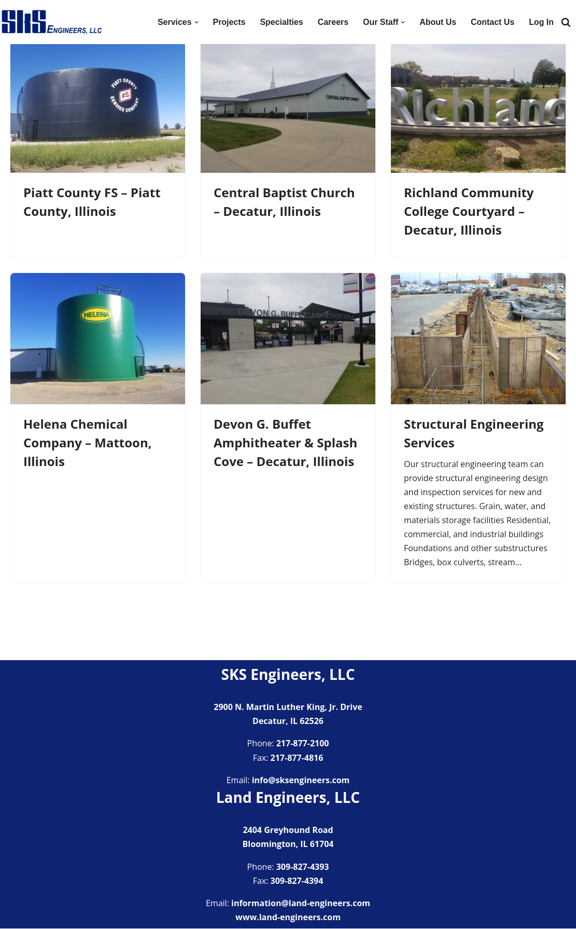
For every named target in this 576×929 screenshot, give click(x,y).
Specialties (281, 22)
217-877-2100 (302, 744)
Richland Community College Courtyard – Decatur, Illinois (469, 211)
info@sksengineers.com (301, 780)
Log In (541, 22)
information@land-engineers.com (300, 903)
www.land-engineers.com (288, 917)
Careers (332, 22)
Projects (228, 22)
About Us (437, 22)
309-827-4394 (297, 881)
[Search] (566, 22)
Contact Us (492, 22)
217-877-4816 (297, 758)
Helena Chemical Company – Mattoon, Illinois (87, 442)
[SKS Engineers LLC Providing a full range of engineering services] (52, 22)
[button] (195, 22)
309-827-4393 (302, 867)
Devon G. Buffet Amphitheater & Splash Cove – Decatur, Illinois (285, 442)
